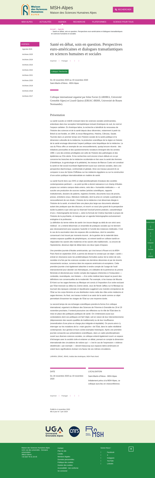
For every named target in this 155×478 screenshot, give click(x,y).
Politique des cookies (65, 462)
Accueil (52, 29)
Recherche (79, 22)
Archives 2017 (27, 96)
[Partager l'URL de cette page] (79, 60)
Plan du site (62, 451)
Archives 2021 (27, 75)
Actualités (45, 22)
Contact (60, 448)
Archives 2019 (27, 86)
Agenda (62, 22)
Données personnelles (66, 459)
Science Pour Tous (123, 22)
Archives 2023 (27, 65)
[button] (70, 61)
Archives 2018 (27, 91)
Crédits (60, 454)
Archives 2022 (27, 70)
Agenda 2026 (27, 49)
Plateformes (99, 22)
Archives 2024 (27, 59)
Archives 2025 (27, 54)
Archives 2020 (27, 80)
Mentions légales (64, 457)
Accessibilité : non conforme (68, 468)
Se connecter (63, 471)
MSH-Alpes (27, 22)
